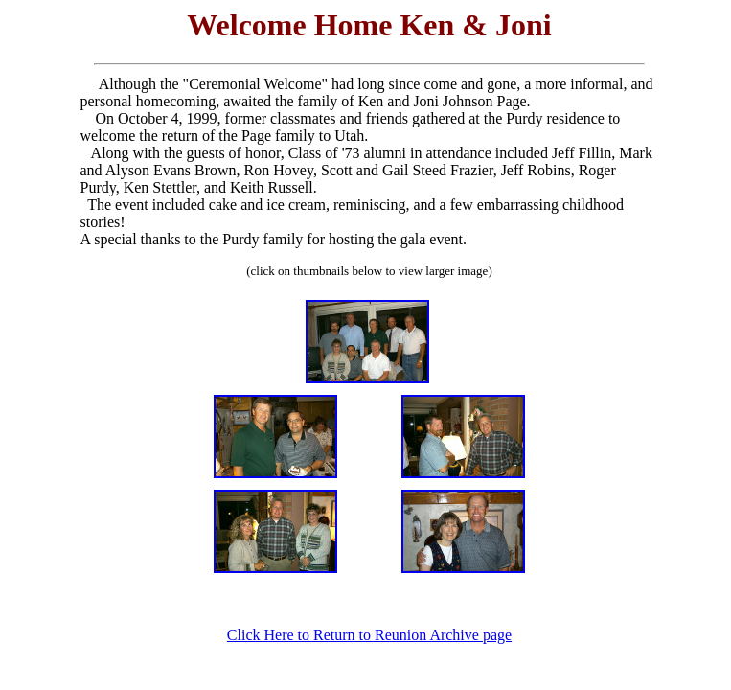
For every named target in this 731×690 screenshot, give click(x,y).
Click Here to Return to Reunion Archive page (369, 635)
